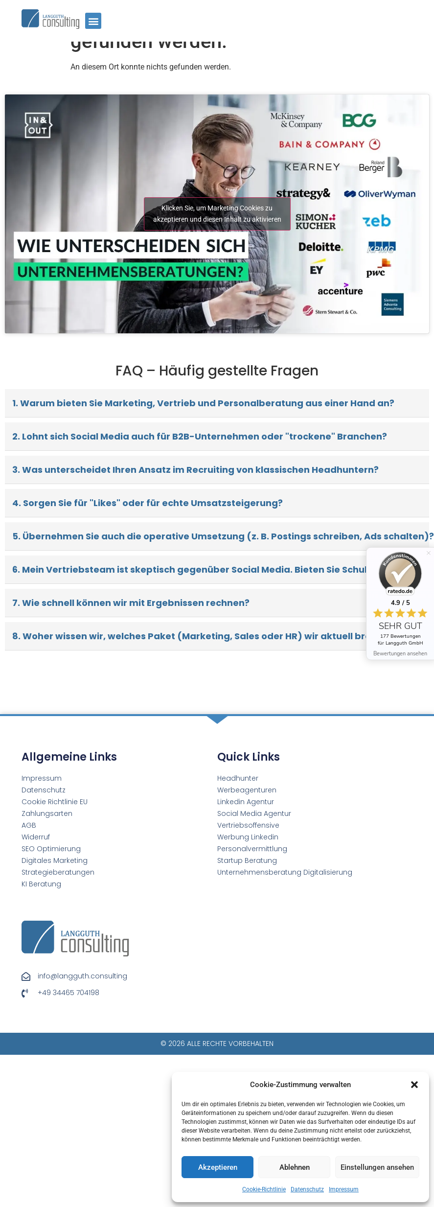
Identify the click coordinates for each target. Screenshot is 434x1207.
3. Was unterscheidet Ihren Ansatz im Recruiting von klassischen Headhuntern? (195, 364)
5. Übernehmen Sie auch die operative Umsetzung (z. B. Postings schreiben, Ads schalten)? (220, 430)
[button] (414, 1085)
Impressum (344, 1189)
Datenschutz (307, 1189)
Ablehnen (294, 1167)
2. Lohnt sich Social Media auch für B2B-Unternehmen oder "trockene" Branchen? (199, 331)
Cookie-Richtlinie (264, 1189)
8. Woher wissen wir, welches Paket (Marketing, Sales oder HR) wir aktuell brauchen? (208, 530)
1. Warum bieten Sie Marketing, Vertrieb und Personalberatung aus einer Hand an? (203, 297)
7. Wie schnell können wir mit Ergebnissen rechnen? (131, 497)
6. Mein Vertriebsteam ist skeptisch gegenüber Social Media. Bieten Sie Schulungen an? (214, 464)
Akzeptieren (217, 1167)
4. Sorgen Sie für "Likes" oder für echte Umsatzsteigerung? (147, 397)
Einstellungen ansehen (377, 1167)
